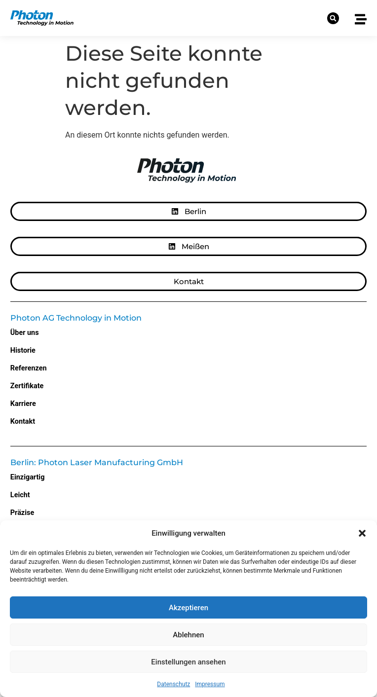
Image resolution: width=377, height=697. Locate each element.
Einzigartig (27, 477)
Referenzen (28, 368)
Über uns (24, 333)
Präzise (22, 513)
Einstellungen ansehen (188, 662)
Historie (23, 350)
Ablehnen (188, 634)
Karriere (23, 404)
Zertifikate (26, 386)
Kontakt (22, 421)
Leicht (20, 495)
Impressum (210, 684)
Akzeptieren (188, 607)
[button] (362, 533)
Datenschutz (173, 684)
